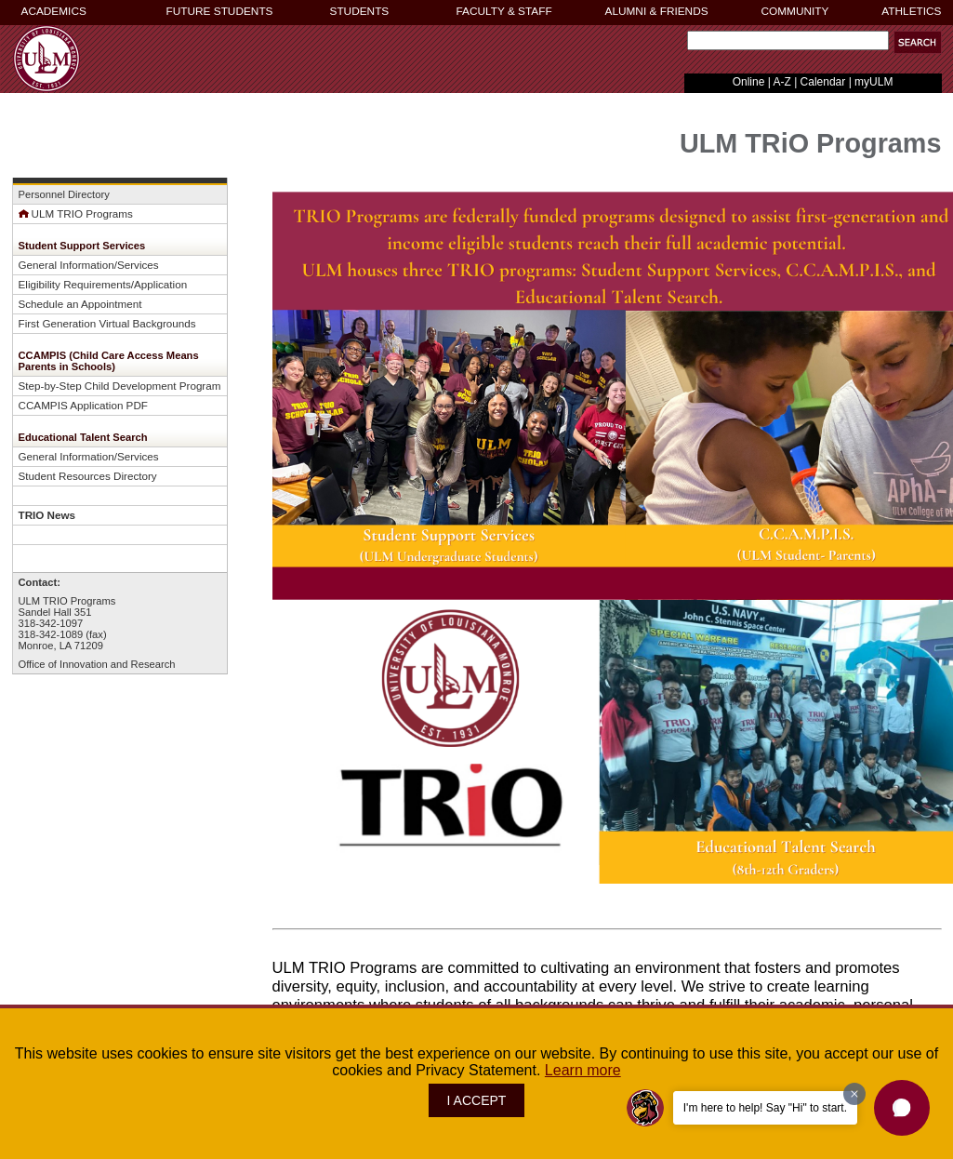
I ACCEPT (477, 1100)
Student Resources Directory (88, 476)
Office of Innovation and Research (97, 664)
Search (683, 45)
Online (749, 81)
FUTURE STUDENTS (219, 11)
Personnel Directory (64, 194)
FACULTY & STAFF (504, 11)
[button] (902, 1108)
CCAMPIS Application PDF (83, 405)
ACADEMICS (53, 11)
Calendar (823, 81)
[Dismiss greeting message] (854, 1094)
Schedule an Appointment (80, 304)
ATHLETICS (911, 11)
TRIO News (47, 515)
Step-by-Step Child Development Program (120, 386)
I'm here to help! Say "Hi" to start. (765, 1107)
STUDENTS (360, 11)
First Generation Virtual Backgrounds (107, 323)
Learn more (583, 1070)
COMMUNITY (795, 11)
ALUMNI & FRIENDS (656, 11)
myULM (873, 81)
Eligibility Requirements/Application (103, 284)
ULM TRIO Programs (76, 213)
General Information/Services (89, 265)
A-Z (781, 81)
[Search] (788, 40)
